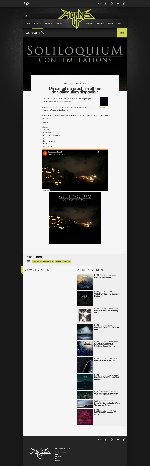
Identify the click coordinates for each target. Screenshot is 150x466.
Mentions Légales (61, 452)
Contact (57, 461)
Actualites (37, 25)
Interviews (100, 25)
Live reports (89, 25)
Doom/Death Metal (36, 261)
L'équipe (58, 456)
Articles (58, 25)
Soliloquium (58, 261)
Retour (122, 33)
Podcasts (111, 25)
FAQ (56, 458)
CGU (56, 454)
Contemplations (67, 261)
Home (28, 25)
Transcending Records (48, 261)
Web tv (120, 25)
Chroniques (48, 25)
